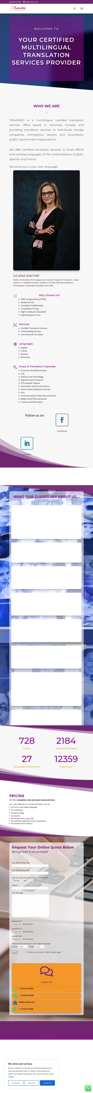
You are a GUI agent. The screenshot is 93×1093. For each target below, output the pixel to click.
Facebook (62, 431)
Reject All (31, 1083)
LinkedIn (27, 454)
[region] (31, 1074)
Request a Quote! (46, 74)
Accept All (47, 1083)
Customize (16, 1083)
